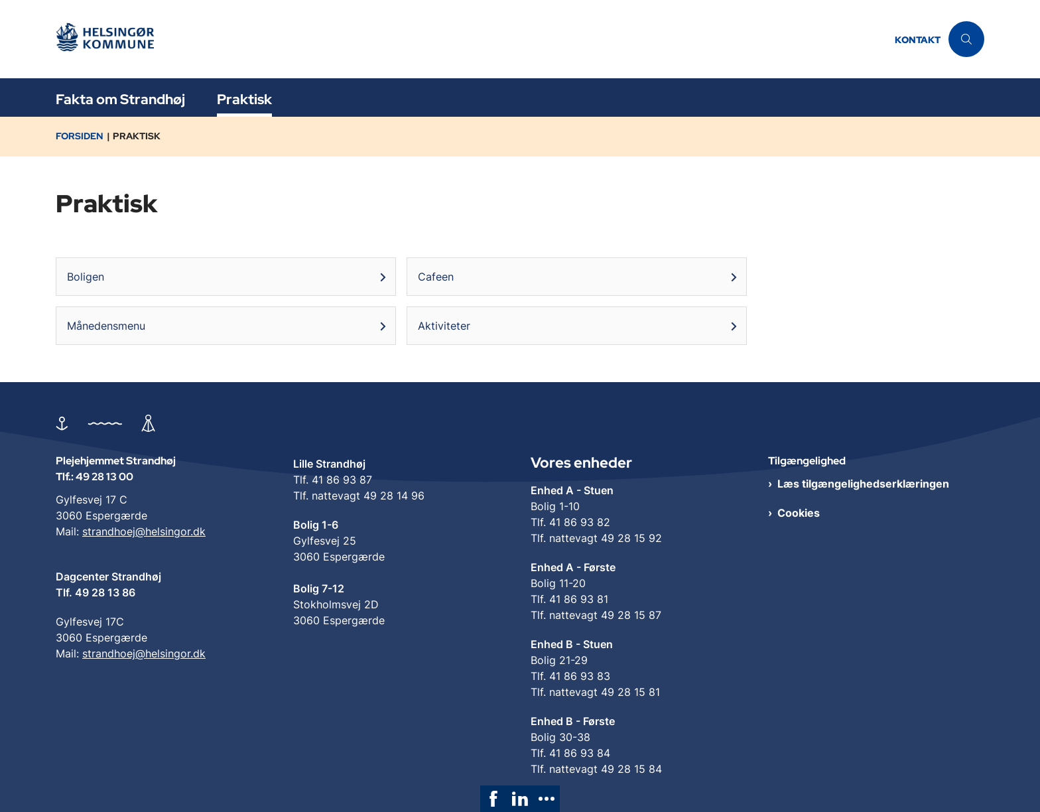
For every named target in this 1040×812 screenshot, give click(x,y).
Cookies (798, 512)
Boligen (85, 276)
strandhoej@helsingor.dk (144, 531)
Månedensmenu (106, 325)
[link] (493, 798)
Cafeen (436, 276)
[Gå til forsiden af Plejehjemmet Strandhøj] (109, 39)
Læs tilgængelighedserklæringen (863, 483)
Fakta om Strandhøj (120, 99)
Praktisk (244, 99)
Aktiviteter (444, 325)
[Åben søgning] (966, 39)
